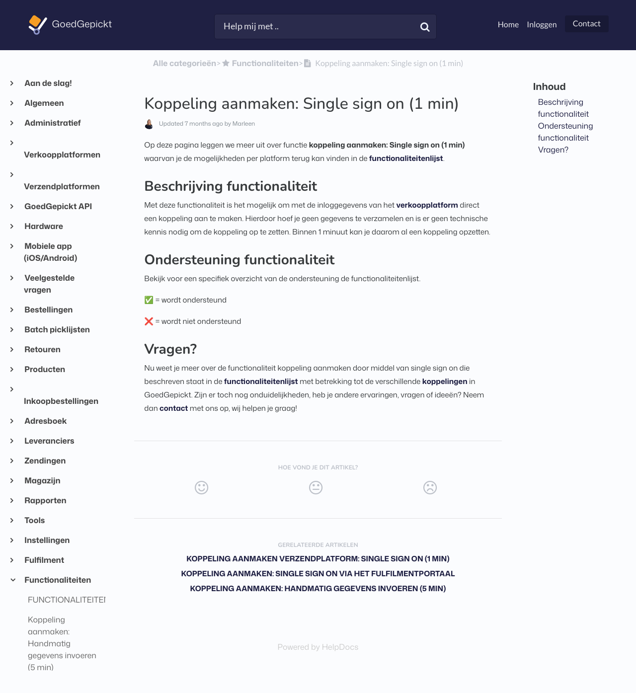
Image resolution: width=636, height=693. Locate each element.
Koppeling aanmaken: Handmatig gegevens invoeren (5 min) (318, 588)
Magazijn (42, 480)
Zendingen (45, 461)
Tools (34, 520)
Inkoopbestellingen (60, 401)
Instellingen (47, 540)
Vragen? (553, 150)
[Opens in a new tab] (318, 647)
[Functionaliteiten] (259, 63)
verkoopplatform (427, 205)
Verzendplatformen (60, 186)
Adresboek (45, 421)
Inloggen (541, 24)
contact (173, 408)
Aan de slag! (48, 83)
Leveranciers (49, 441)
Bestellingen (48, 310)
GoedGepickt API (58, 206)
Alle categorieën (184, 63)
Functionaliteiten (57, 580)
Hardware (43, 226)
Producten (44, 369)
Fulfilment (44, 560)
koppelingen (445, 381)
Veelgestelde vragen (49, 284)
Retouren (42, 349)
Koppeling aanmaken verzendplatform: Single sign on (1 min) (317, 558)
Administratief (52, 123)
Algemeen (44, 103)
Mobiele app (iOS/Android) (50, 252)
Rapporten (45, 500)
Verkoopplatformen (60, 155)
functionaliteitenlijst (406, 158)
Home (508, 24)
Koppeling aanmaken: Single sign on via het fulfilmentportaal (318, 573)
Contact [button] (587, 23)
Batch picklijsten (57, 329)
